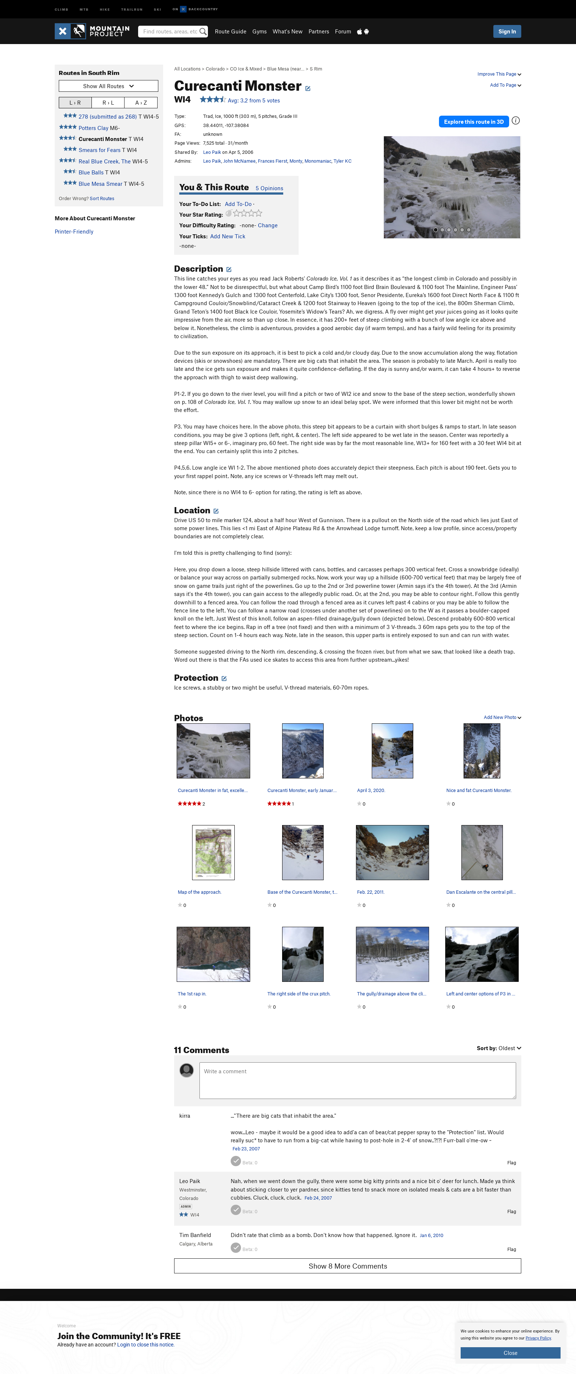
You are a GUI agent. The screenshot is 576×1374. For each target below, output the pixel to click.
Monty (295, 161)
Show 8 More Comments (348, 1266)
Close (511, 1352)
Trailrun (132, 9)
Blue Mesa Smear (100, 183)
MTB (84, 9)
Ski (158, 9)
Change (268, 225)
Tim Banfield (195, 1235)
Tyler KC (343, 161)
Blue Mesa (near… (286, 69)
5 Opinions (269, 188)
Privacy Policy (538, 1338)
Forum (343, 31)
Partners (319, 31)
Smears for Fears (99, 150)
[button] (390, 178)
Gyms (259, 31)
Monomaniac (318, 161)
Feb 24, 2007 (318, 1198)
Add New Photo (502, 717)
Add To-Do (238, 203)
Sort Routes (102, 198)
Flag (511, 1162)
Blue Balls (91, 172)
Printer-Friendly (74, 231)
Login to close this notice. (146, 1345)
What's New (288, 31)
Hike (105, 9)
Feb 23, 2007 (246, 1148)
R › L (108, 102)
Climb (62, 9)
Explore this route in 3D (486, 116)
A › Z (141, 102)
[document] (511, 1343)
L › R (75, 102)
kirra (184, 1115)
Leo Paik (212, 152)
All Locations (187, 69)
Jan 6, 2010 (431, 1235)
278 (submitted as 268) (108, 116)
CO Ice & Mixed (246, 69)
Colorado (215, 69)
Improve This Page (499, 74)
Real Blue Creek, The (105, 161)
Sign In (507, 31)
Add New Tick (227, 236)
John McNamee (239, 161)
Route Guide (230, 31)
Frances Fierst (272, 161)
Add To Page (505, 85)
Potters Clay (93, 127)
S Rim (316, 69)
